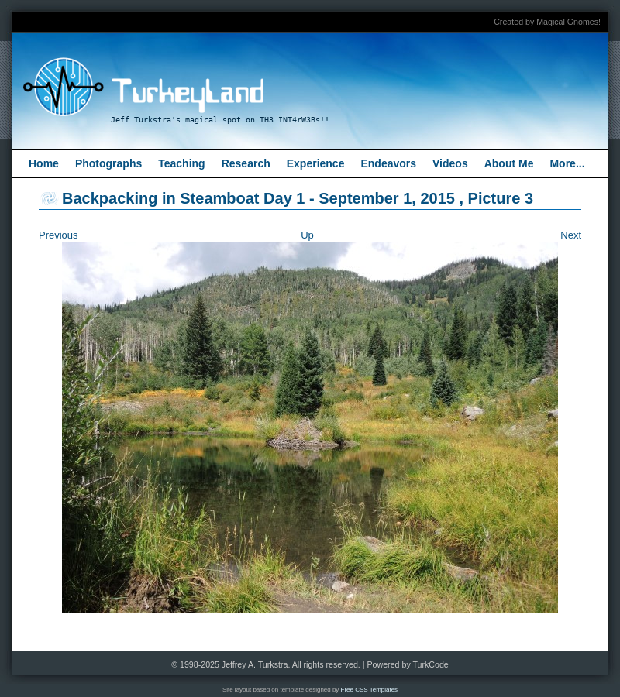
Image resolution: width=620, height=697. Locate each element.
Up (307, 235)
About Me (509, 163)
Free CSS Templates (369, 689)
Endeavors (388, 163)
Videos (450, 163)
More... (566, 163)
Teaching (181, 163)
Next (570, 235)
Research (246, 163)
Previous (58, 235)
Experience (316, 163)
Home (44, 163)
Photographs (108, 163)
